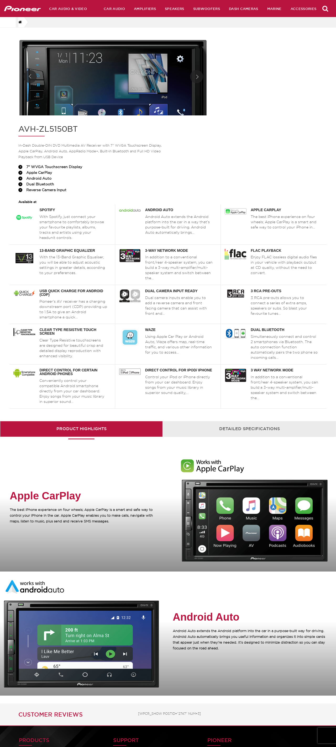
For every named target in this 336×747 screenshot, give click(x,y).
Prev (30, 82)
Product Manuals (97, 687)
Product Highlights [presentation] (81, 361)
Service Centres (218, 734)
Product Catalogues (100, 706)
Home (209, 687)
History (148, 696)
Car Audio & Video (68, 8)
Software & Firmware (101, 696)
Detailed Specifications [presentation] (249, 361)
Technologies (216, 706)
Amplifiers (145, 8)
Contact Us (152, 687)
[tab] (81, 361)
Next (178, 82)
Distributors (215, 725)
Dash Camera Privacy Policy (286, 690)
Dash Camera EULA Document (284, 705)
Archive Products (220, 696)
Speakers (174, 8)
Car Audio (114, 8)
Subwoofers (206, 8)
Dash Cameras (243, 8)
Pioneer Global (156, 706)
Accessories (304, 8)
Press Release (217, 715)
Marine (274, 8)
